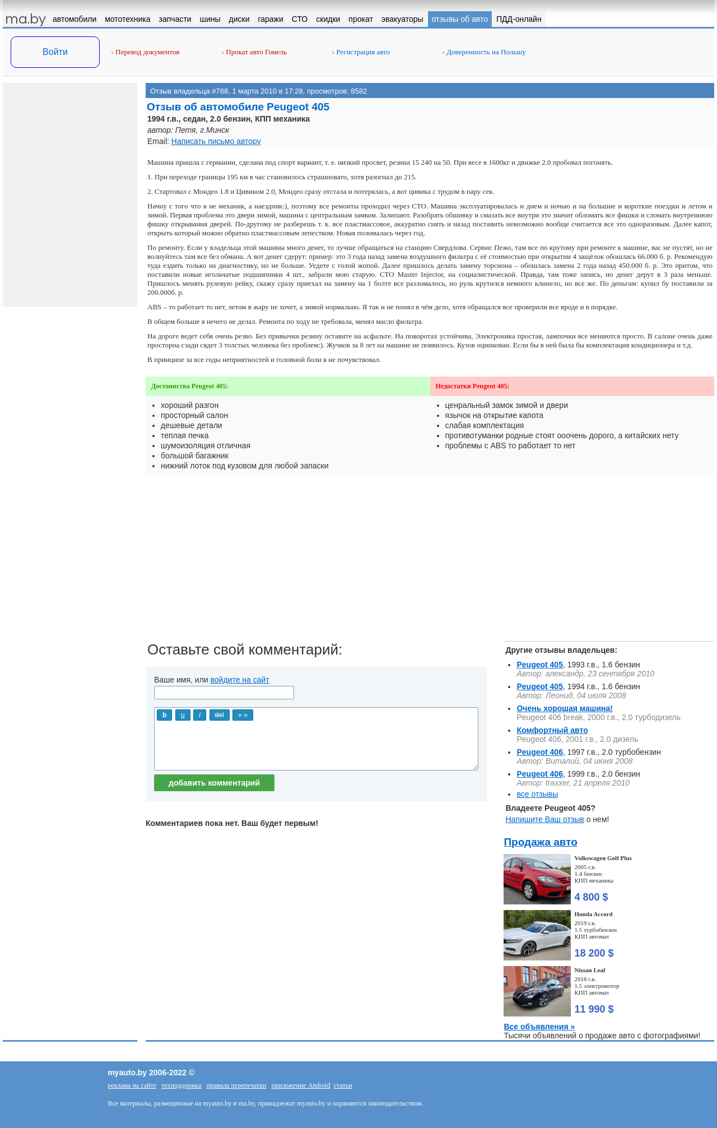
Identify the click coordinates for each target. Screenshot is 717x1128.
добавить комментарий (214, 782)
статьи (343, 1085)
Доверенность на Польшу (484, 52)
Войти (55, 52)
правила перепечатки (236, 1085)
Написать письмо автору (216, 141)
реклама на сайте (132, 1085)
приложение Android (301, 1085)
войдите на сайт (240, 679)
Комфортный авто (552, 730)
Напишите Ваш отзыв (544, 819)
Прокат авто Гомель (254, 52)
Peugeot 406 (539, 752)
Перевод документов (145, 52)
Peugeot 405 (539, 664)
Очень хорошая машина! (564, 708)
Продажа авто (540, 842)
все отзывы (537, 794)
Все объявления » (539, 1026)
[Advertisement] (430, 562)
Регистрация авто (361, 52)
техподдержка (181, 1085)
